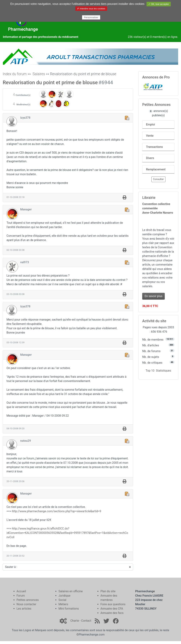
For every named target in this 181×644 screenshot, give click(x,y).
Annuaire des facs (112, 613)
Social (62, 600)
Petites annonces (28, 600)
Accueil (21, 591)
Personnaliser (91, 17)
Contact (86, 620)
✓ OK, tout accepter (158, 4)
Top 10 (150, 370)
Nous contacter (26, 604)
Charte (74, 620)
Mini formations (68, 608)
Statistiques (163, 370)
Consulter (158, 179)
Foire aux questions (113, 604)
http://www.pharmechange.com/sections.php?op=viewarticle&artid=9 (56, 511)
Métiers (63, 604)
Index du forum (15, 74)
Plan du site (108, 591)
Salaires (38, 74)
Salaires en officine (70, 591)
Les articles (24, 608)
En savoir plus (153, 296)
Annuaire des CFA (112, 608)
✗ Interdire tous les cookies (91, 8)
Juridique (64, 595)
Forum (21, 595)
